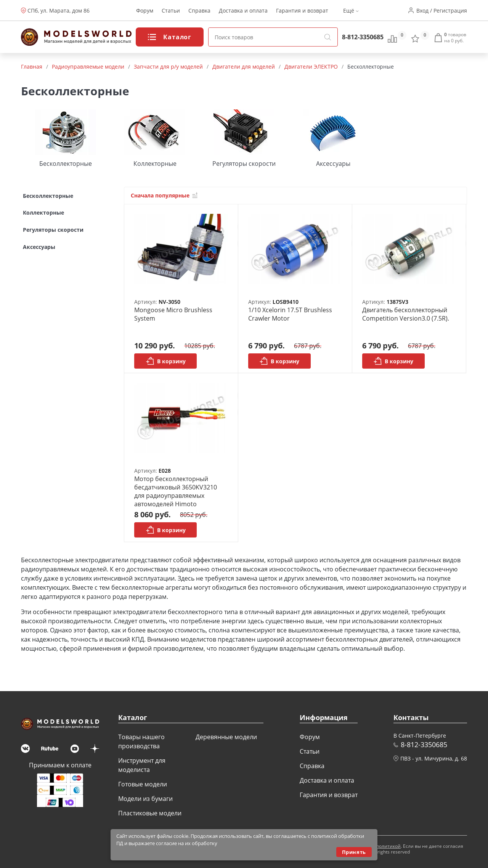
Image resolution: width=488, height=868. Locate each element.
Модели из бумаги (145, 798)
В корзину (166, 361)
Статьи (171, 10)
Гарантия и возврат (302, 10)
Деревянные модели (226, 737)
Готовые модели (142, 784)
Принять (354, 852)
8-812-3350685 (363, 37)
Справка (199, 10)
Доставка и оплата (243, 10)
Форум (144, 10)
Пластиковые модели (149, 813)
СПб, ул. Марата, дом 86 (58, 10)
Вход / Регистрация (441, 10)
